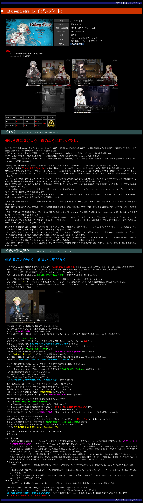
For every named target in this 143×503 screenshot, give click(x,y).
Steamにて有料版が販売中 (81, 38)
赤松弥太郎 (10, 125)
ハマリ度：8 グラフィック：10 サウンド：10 (30, 132)
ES (7, 121)
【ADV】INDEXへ (121, 3)
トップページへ (136, 3)
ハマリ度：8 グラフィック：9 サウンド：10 (36, 251)
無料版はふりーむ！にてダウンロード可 (87, 41)
